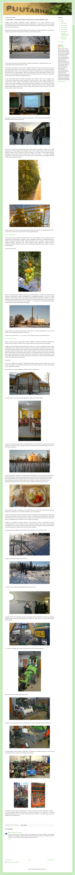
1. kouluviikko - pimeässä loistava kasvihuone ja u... (65, 34)
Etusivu (29, 859)
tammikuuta (63, 31)
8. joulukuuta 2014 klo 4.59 (16, 832)
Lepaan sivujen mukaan (10, 234)
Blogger (45, 869)
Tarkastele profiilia (61, 81)
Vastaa (9, 839)
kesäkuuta (63, 23)
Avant (6, 648)
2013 (61, 41)
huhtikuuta (63, 25)
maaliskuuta (63, 27)
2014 (61, 21)
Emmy (9, 832)
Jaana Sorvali (61, 46)
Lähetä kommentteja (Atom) (13, 862)
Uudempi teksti (8, 859)
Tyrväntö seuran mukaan (10, 338)
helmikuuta (63, 29)
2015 (61, 19)
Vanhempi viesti (50, 859)
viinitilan (20, 335)
